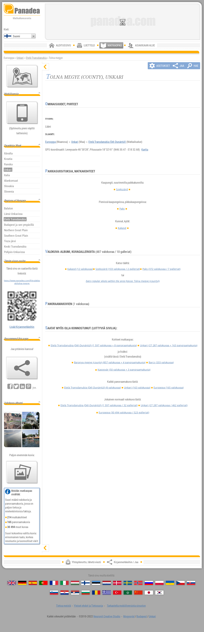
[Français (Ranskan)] (54, 583)
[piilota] (45, 66)
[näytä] (45, 547)
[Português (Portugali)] (43, 583)
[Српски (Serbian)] (75, 592)
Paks (122, 208)
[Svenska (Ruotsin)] (127, 583)
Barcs (161, 362)
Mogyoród (129, 616)
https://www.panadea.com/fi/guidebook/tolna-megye (22, 282)
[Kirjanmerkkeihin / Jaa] (22, 368)
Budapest (141, 616)
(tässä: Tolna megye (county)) (123, 281)
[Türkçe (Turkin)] (117, 592)
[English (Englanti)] (11, 583)
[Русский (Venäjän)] (149, 583)
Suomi (16, 36)
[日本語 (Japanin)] (149, 592)
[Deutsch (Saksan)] (22, 583)
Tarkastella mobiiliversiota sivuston (126, 606)
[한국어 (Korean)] (159, 592)
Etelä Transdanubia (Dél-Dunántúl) (107, 142)
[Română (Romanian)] (96, 592)
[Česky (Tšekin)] (180, 583)
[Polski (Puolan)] (159, 583)
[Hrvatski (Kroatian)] (64, 592)
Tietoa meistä (63, 606)
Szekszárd (122, 189)
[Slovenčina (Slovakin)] (191, 583)
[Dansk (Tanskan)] (117, 583)
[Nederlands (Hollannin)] (106, 583)
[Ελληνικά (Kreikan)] (106, 592)
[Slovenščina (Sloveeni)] (54, 592)
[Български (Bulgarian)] (85, 592)
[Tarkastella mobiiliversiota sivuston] (22, 113)
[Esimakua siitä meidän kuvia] (22, 472)
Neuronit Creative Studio (106, 616)
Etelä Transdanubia (36, 58)
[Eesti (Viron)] (96, 583)
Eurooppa (50, 142)
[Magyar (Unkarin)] (75, 583)
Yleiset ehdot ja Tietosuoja (88, 606)
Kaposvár (124, 369)
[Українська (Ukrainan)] (170, 583)
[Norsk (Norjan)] (138, 583)
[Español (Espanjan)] (32, 583)
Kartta (144, 149)
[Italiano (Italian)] (64, 583)
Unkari (20, 58)
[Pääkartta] (22, 76)
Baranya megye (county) (109, 362)
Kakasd (122, 228)
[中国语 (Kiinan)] (138, 592)
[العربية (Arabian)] (127, 592)
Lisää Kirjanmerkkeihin (21, 327)
